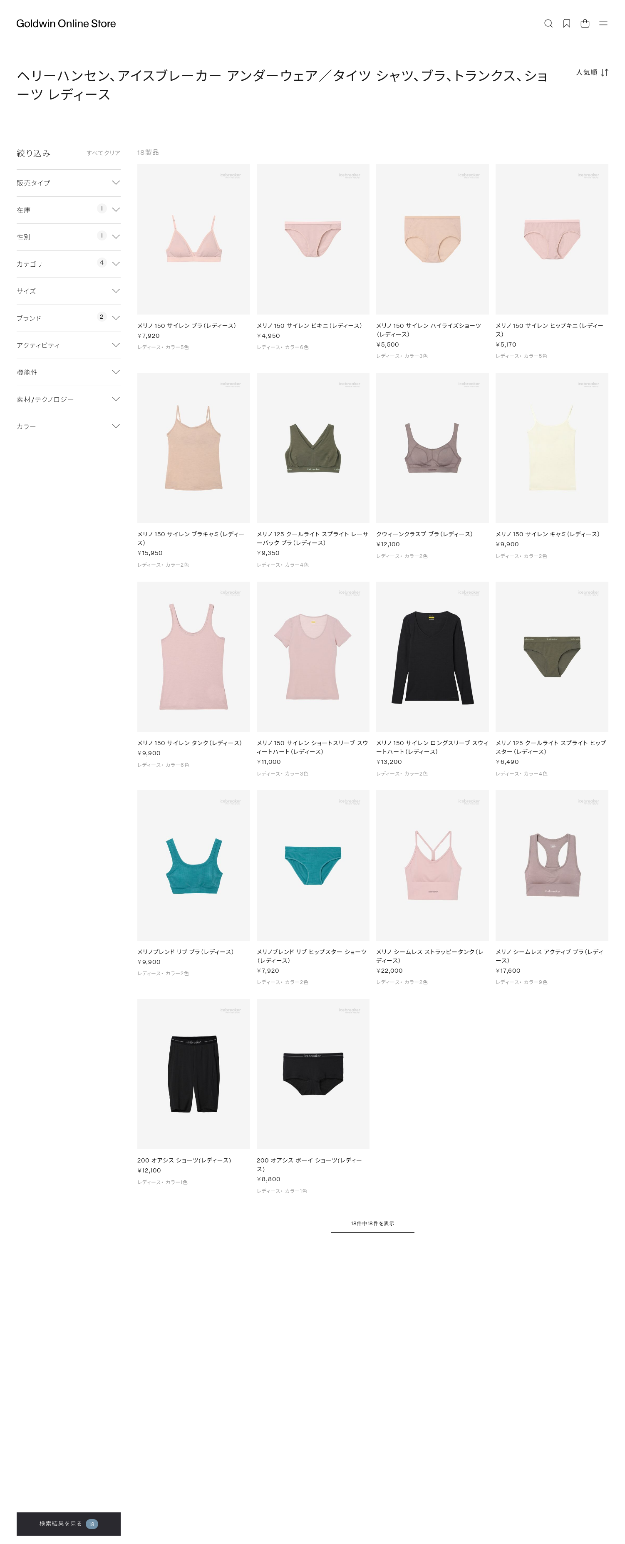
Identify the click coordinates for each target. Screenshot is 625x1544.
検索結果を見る (68, 1524)
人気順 (587, 72)
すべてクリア (104, 153)
